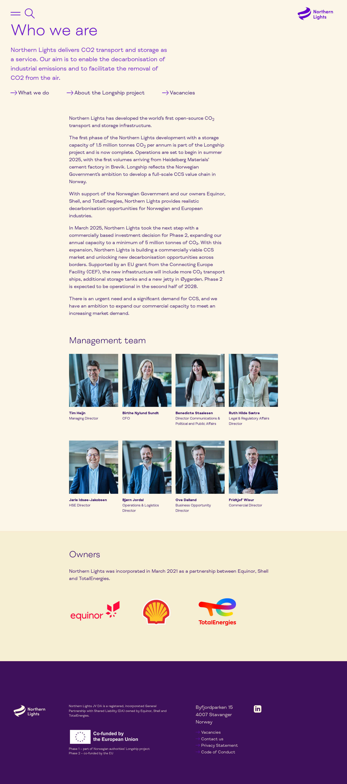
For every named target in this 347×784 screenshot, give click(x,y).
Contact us (212, 739)
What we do (29, 92)
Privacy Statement (219, 745)
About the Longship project (106, 92)
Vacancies (178, 92)
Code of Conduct (218, 752)
